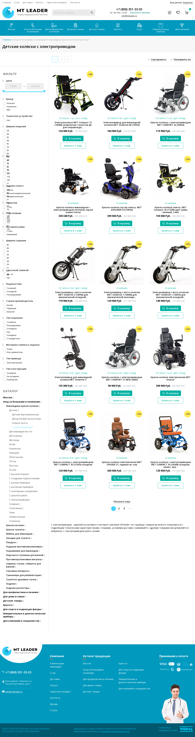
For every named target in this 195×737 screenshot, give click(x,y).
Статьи (53, 710)
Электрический (12, 362)
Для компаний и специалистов (22, 620)
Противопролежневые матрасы (24, 559)
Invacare (9, 103)
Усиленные (14, 521)
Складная (9, 373)
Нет (6, 120)
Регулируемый (12, 294)
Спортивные (16, 508)
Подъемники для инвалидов (23, 550)
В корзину (72, 138)
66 (6, 140)
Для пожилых (15, 435)
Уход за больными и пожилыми (33, 28)
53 (6, 251)
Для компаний (182, 27)
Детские (84, 39)
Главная (6, 2)
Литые (8, 190)
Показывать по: (182, 59)
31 (6, 199)
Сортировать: (159, 59)
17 (6, 163)
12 (6, 166)
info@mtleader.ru (129, 16)
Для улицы (14, 440)
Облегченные (16, 457)
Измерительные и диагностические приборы (24, 615)
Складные (9, 335)
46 (6, 248)
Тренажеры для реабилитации (24, 575)
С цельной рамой (18, 495)
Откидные (10, 328)
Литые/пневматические (16, 193)
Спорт (139, 27)
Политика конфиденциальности (115, 731)
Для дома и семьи (75, 27)
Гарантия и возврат (56, 2)
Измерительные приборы (161, 28)
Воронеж (188, 2)
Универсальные (17, 516)
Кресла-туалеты (16, 529)
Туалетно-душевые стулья (22, 579)
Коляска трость (20, 423)
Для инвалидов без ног (20, 431)
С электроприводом (22, 427)
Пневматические (13, 196)
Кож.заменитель (13, 352)
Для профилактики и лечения (54, 28)
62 (6, 137)
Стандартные (11, 338)
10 (6, 209)
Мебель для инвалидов (20, 533)
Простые (13, 465)
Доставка (28, 2)
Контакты (75, 2)
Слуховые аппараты (18, 570)
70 (6, 147)
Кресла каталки (15, 525)
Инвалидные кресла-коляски (63, 39)
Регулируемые (12, 325)
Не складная (11, 376)
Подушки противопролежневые (24, 546)
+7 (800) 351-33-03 (129, 9)
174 (6, 176)
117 (6, 222)
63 (6, 150)
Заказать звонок (140, 12)
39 (6, 264)
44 (6, 261)
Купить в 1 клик (73, 145)
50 (6, 254)
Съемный (9, 288)
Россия (12, 469)
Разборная (10, 379)
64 (6, 134)
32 (6, 173)
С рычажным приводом (21, 486)
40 (6, 257)
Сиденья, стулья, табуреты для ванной (23, 565)
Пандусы (11, 542)
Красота (118, 27)
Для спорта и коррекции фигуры (23, 609)
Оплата (39, 2)
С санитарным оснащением (23, 491)
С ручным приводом (19, 482)
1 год (7, 207)
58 (6, 130)
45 (6, 244)
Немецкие (14, 452)
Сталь (7, 231)
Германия (9, 308)
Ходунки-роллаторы (18, 587)
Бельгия (8, 311)
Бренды (54, 704)
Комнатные (15, 448)
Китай (8, 305)
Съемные (9, 322)
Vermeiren (9, 106)
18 (6, 160)
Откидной (9, 291)
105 (6, 180)
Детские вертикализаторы (25, 414)
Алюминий (10, 234)
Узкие (12, 512)
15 (6, 170)
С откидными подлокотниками (24, 478)
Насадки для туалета (19, 538)
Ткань (7, 349)
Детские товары (97, 27)
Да (6, 217)
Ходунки (11, 583)
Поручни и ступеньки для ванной (25, 555)
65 (6, 143)
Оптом (12, 461)
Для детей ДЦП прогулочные (26, 418)
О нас (17, 2)
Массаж (11, 27)
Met (6, 109)
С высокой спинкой (19, 474)
